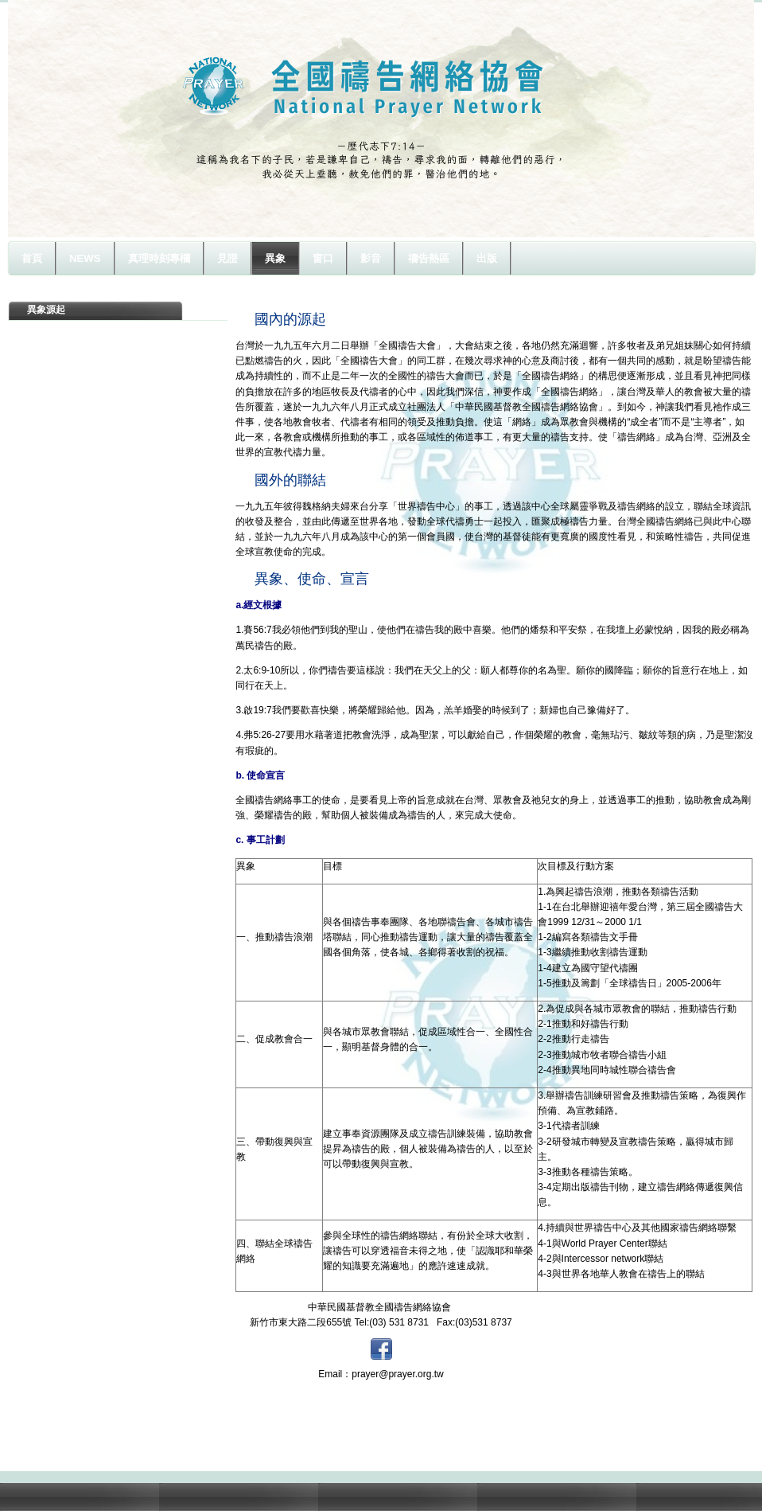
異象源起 (46, 309)
